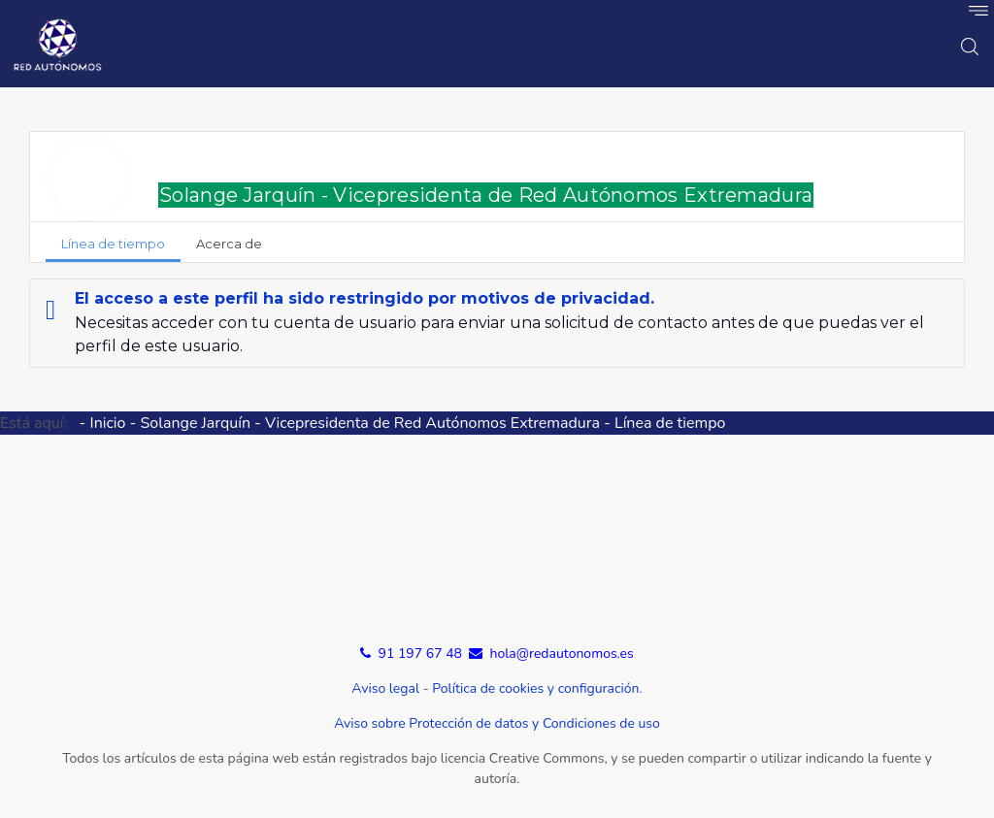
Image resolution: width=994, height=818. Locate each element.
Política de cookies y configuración (535, 688)
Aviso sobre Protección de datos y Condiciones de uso (497, 723)
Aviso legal (385, 688)
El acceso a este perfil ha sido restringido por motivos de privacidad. (364, 298)
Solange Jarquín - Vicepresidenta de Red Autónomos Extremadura (485, 195)
